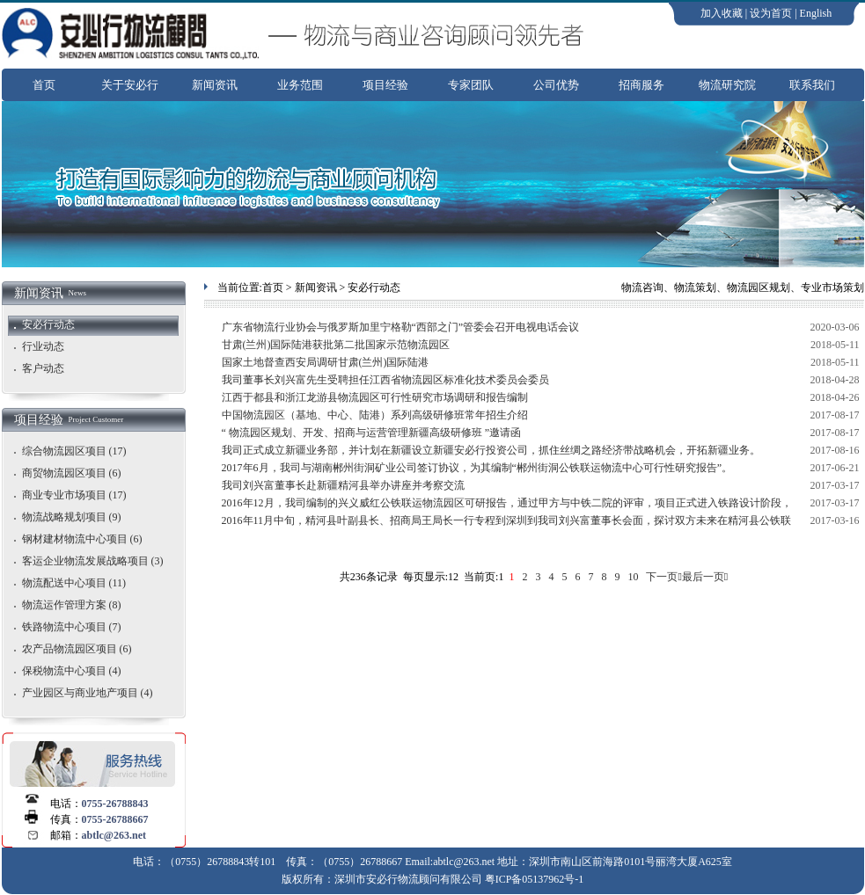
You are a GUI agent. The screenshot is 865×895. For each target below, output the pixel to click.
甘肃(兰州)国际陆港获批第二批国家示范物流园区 (336, 344)
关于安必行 (129, 84)
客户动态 (43, 368)
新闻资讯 (215, 84)
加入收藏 (721, 13)
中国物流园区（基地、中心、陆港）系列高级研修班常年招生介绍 (375, 415)
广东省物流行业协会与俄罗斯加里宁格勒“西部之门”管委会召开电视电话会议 (401, 327)
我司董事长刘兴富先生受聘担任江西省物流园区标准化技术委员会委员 (385, 380)
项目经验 (385, 84)
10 (632, 577)
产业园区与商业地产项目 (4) (87, 693)
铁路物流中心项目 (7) (71, 627)
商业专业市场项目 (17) (74, 495)
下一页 (662, 577)
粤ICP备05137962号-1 (534, 879)
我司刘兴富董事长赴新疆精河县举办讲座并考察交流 (343, 485)
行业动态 (43, 346)
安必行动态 (48, 324)
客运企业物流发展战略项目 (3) (93, 561)
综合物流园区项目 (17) (74, 451)
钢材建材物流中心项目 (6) (82, 539)
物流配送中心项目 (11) (74, 583)
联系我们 (812, 84)
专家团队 (471, 84)
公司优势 (556, 84)
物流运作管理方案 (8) (71, 605)
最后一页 (703, 577)
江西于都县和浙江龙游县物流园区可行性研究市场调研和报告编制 (375, 397)
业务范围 (300, 84)
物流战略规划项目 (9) (71, 517)
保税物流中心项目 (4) (71, 671)
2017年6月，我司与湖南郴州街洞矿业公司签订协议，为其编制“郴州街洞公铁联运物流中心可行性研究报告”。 (477, 468)
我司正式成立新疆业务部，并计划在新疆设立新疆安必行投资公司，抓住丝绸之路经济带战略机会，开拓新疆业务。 (491, 450)
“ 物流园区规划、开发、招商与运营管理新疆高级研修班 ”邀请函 (372, 432)
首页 (44, 84)
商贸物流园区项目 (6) (71, 473)
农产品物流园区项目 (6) (77, 649)
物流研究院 (727, 84)
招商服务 (641, 84)
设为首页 (771, 13)
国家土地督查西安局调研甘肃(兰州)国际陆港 (325, 362)
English (816, 13)
